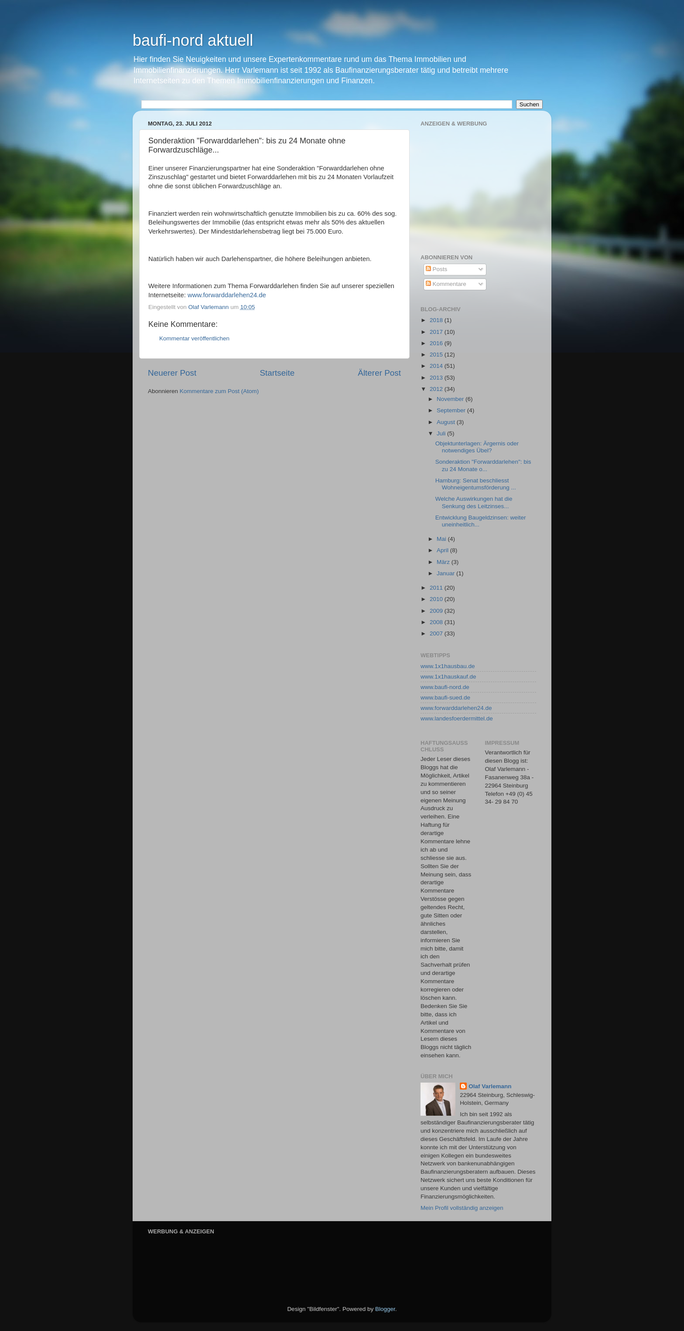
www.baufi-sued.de (445, 697)
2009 (437, 611)
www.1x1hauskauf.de (448, 676)
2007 (437, 633)
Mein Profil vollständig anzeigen (462, 1208)
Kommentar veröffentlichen (194, 338)
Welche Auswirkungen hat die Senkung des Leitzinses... (474, 502)
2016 (437, 343)
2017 (437, 332)
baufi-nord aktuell (193, 40)
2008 (437, 622)
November (451, 399)
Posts (437, 269)
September (452, 410)
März (444, 562)
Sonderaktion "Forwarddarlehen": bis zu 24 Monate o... (483, 465)
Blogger (385, 1309)
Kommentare (446, 284)
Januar (446, 573)
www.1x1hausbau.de (448, 666)
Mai (442, 539)
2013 (437, 377)
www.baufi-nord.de (445, 687)
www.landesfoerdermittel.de (457, 718)
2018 (437, 320)
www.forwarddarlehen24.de (227, 295)
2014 (437, 366)
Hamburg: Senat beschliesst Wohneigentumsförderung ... (475, 484)
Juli (442, 433)
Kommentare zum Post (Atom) (219, 391)
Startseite (277, 372)
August (447, 422)
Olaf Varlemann (490, 1086)
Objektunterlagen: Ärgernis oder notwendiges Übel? (477, 447)
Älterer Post (379, 372)
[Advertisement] (486, 183)
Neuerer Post (172, 372)
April (443, 550)
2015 (437, 354)
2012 (437, 389)
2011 (437, 587)
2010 (437, 599)
